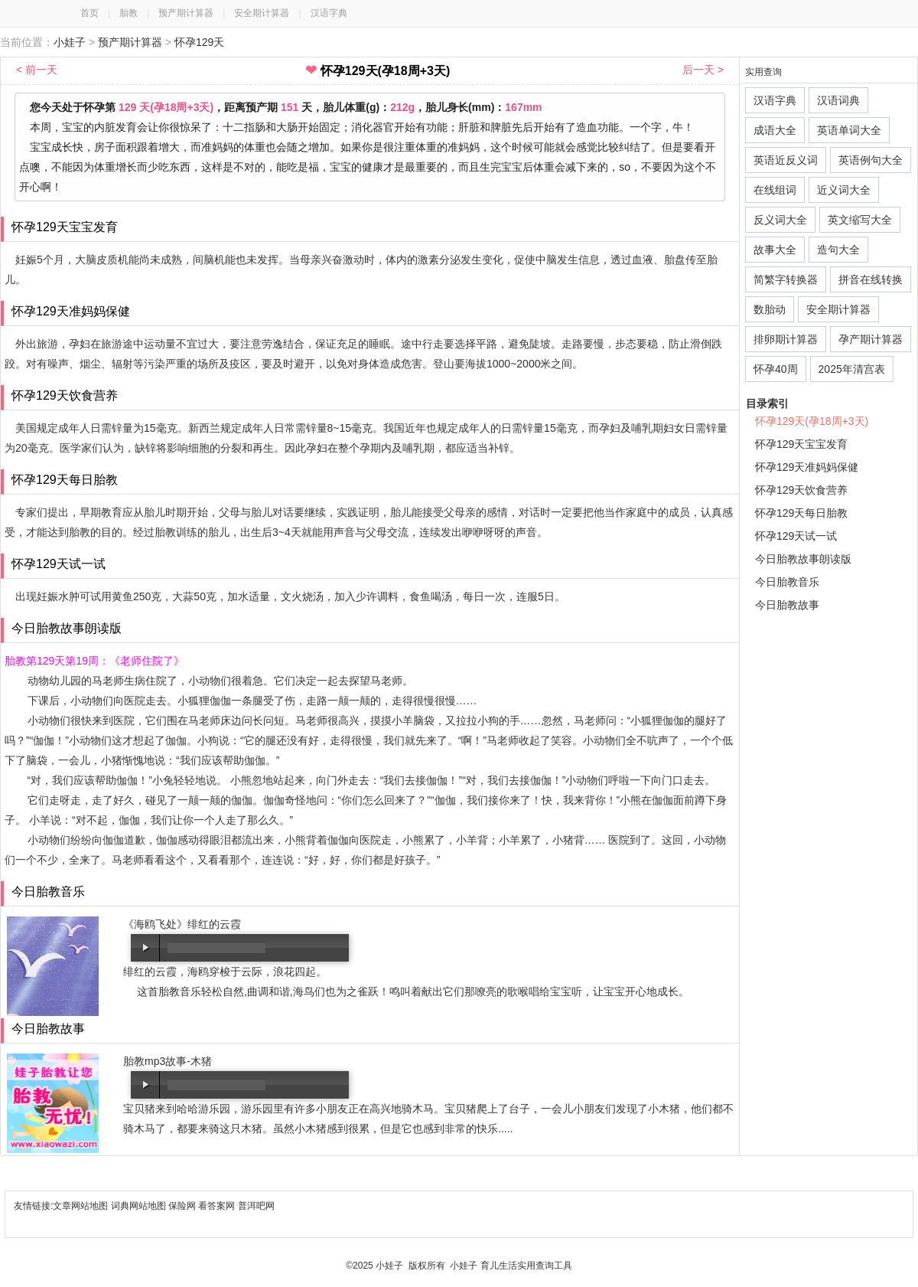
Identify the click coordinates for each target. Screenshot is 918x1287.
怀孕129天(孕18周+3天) (811, 421)
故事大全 (775, 249)
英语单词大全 (849, 130)
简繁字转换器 (786, 279)
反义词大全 (780, 220)
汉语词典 (838, 100)
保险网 (182, 1205)
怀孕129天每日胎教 (801, 513)
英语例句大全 (870, 160)
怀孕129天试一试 (796, 536)
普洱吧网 (256, 1205)
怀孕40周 (776, 369)
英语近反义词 (786, 160)
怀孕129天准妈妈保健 (806, 467)
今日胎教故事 (787, 605)
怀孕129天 (199, 42)
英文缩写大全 (860, 220)
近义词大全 (844, 190)
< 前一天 (36, 70)
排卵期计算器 (786, 339)
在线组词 (775, 190)
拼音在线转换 (870, 279)
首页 (89, 13)
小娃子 (70, 42)
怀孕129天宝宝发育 (801, 444)
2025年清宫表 (852, 369)
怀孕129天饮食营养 (801, 490)
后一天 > (703, 70)
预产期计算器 (185, 13)
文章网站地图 (81, 1205)
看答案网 (216, 1205)
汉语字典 (329, 13)
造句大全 (838, 249)
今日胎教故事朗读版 (803, 559)
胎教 (128, 13)
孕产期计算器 (870, 339)
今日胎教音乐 (787, 582)
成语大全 (775, 130)
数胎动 (770, 309)
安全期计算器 (261, 13)
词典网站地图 (139, 1205)
